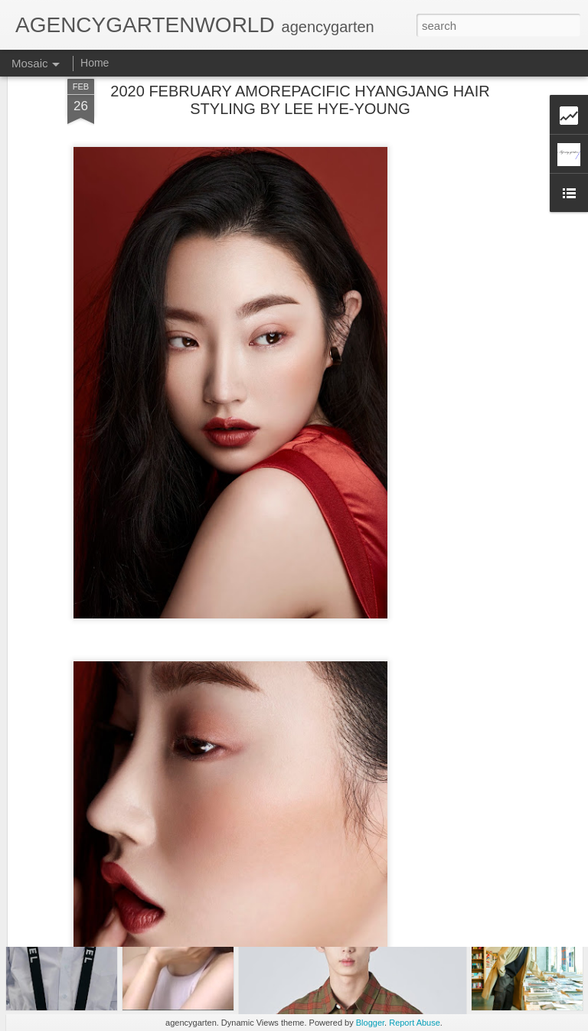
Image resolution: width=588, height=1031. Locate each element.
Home (94, 63)
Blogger (370, 1022)
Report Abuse (414, 1022)
